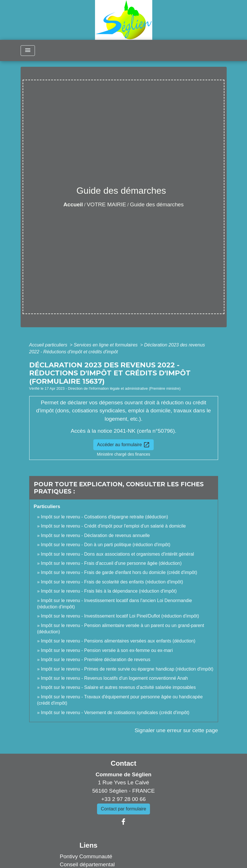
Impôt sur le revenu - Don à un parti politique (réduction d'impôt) (105, 544)
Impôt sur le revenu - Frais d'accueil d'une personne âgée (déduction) (111, 563)
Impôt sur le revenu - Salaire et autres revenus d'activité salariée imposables (118, 687)
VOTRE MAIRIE (106, 204)
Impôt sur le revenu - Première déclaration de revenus (95, 659)
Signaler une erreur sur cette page (176, 730)
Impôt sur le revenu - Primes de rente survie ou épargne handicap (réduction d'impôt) (127, 669)
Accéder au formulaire (123, 444)
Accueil (73, 204)
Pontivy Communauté (86, 856)
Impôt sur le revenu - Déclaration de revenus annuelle (95, 535)
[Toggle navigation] (28, 50)
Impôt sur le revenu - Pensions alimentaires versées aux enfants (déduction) (118, 640)
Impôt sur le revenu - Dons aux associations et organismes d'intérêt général (117, 554)
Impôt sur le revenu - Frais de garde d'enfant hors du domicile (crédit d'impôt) (119, 572)
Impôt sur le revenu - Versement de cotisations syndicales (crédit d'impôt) (115, 712)
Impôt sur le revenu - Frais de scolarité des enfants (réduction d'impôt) (112, 581)
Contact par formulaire (123, 808)
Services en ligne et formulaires (106, 344)
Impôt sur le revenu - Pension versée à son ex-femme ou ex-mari (107, 650)
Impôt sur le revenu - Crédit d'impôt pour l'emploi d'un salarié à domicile (113, 526)
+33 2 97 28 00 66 (123, 799)
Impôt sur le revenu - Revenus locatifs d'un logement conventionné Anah (114, 678)
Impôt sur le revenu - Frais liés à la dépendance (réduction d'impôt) (109, 591)
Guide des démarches (157, 204)
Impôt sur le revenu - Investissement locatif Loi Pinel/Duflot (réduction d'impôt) (120, 616)
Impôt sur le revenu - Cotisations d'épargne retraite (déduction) (104, 516)
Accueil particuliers (49, 344)
